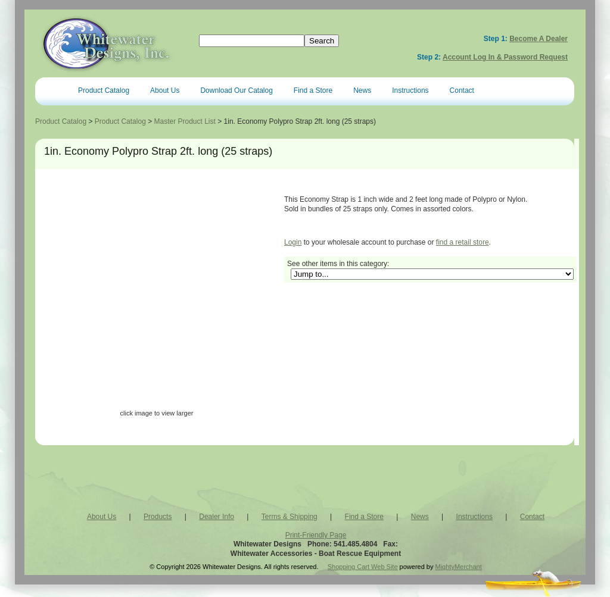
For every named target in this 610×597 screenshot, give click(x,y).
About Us (164, 90)
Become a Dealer (538, 39)
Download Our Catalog (236, 90)
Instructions (410, 90)
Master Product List (185, 121)
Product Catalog (103, 90)
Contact (462, 90)
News (362, 90)
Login (292, 242)
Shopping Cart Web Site (363, 566)
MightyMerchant (458, 566)
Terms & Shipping (290, 516)
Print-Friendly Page (316, 535)
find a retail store (462, 242)
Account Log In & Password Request (505, 57)
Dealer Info (216, 516)
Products (158, 516)
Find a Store (313, 90)
